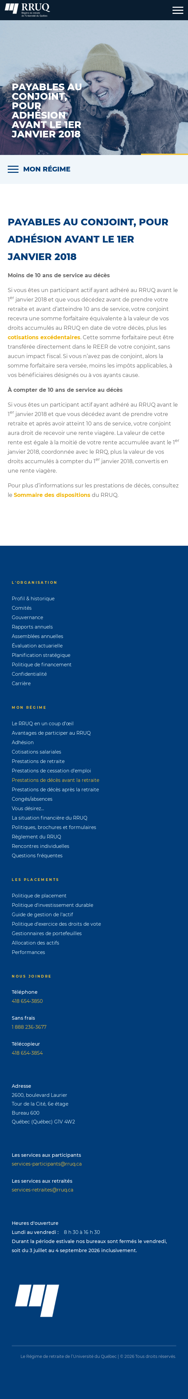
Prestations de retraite (38, 761)
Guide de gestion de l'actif (42, 915)
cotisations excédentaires (44, 337)
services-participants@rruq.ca (47, 1164)
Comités (22, 608)
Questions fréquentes (37, 856)
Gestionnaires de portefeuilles (47, 933)
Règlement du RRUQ (36, 837)
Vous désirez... (28, 808)
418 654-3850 (27, 1001)
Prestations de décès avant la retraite (55, 780)
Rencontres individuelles (40, 846)
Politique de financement (42, 665)
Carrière (21, 683)
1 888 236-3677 (29, 1027)
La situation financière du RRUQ (49, 818)
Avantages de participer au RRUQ (51, 733)
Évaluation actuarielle (37, 646)
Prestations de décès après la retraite (55, 790)
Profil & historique (33, 599)
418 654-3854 (27, 1053)
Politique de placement (39, 896)
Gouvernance (27, 617)
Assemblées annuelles (37, 636)
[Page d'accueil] (27, 10)
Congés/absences (32, 799)
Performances (28, 952)
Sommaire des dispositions (52, 495)
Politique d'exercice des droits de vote (56, 924)
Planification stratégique (41, 655)
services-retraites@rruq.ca (42, 1190)
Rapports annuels (32, 627)
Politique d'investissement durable (52, 905)
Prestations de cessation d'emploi (51, 771)
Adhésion (23, 742)
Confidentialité (29, 674)
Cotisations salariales (36, 752)
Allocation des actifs (35, 943)
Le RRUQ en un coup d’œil (43, 724)
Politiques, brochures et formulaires (54, 827)
